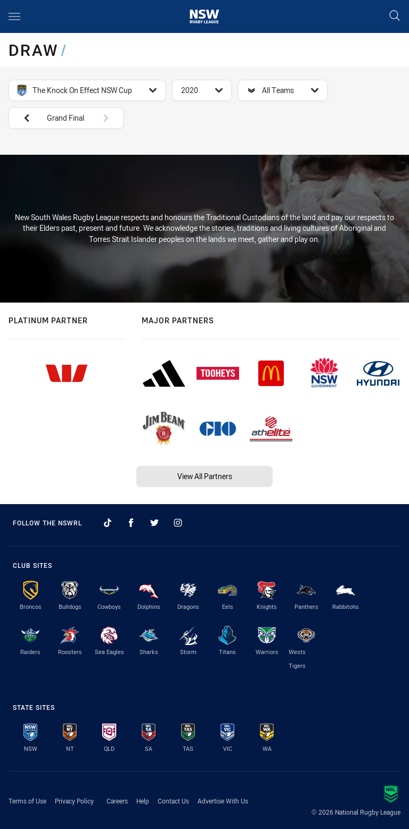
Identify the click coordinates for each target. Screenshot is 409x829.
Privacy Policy (74, 801)
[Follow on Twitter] (154, 522)
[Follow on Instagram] (178, 522)
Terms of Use (27, 801)
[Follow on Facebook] (131, 522)
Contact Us (173, 801)
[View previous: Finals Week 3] (21, 118)
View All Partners (204, 476)
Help (142, 801)
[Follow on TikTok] (107, 522)
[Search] (394, 16)
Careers (117, 801)
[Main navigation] (14, 16)
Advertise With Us (223, 801)
